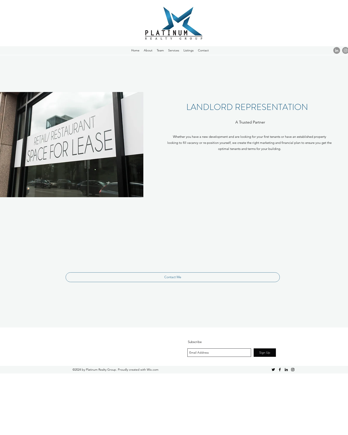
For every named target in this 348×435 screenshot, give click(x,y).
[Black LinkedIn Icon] (286, 369)
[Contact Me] (173, 277)
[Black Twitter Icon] (273, 369)
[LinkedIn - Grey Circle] (336, 50)
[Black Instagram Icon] (293, 369)
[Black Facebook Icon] (280, 369)
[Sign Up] (265, 352)
